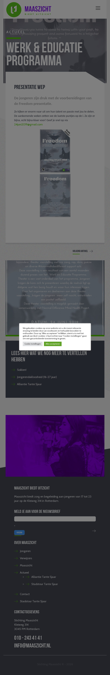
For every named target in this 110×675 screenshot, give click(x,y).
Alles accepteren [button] (53, 344)
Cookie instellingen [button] (32, 344)
